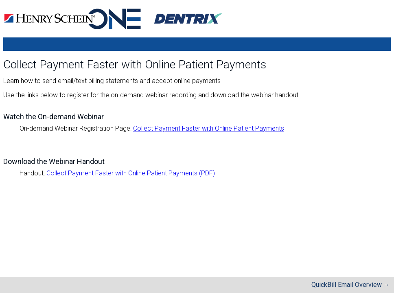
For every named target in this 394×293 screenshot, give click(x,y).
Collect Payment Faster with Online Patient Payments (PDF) (130, 173)
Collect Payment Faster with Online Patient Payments (208, 128)
